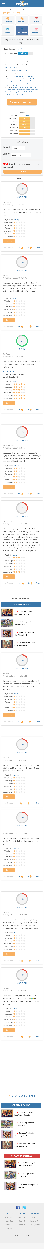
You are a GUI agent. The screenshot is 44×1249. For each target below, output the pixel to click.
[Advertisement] (22, 1065)
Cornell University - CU (19, 70)
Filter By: (7, 146)
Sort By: (6, 153)
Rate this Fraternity (22, 102)
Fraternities (9, 1221)
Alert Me (22, 171)
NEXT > (22, 1096)
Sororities (8, 1224)
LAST (32, 1096)
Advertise (21, 1217)
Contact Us (21, 1224)
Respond (9, 241)
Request (22, 1221)
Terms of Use (34, 1221)
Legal (35, 1228)
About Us (35, 1217)
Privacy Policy (35, 1224)
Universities (9, 1217)
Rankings (9, 1228)
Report (38, 247)
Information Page (11, 67)
